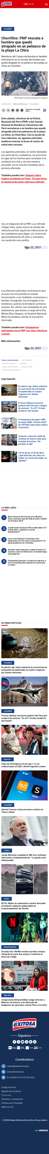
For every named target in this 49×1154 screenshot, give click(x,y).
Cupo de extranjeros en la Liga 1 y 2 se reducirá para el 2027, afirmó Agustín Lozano (23, 765)
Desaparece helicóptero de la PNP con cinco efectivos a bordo (24, 330)
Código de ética (8, 1087)
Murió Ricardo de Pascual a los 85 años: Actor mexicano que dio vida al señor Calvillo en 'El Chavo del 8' (27, 519)
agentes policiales (9, 363)
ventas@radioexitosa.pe (18, 1066)
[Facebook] (14, 1042)
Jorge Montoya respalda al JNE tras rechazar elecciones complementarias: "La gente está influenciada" (23, 858)
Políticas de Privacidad (11, 1103)
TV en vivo (6, 1095)
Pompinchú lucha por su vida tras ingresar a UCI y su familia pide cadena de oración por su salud (27, 563)
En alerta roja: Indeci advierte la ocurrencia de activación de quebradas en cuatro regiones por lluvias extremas (32, 391)
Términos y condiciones (12, 1099)
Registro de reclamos (11, 1091)
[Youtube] (22, 1042)
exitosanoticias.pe (15, 1072)
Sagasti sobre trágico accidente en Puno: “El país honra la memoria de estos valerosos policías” (24, 178)
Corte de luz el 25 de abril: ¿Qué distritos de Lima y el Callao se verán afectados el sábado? (32, 457)
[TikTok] (34, 1042)
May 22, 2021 (33, 247)
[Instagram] (26, 1042)
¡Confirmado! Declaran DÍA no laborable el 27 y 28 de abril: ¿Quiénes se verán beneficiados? (27, 530)
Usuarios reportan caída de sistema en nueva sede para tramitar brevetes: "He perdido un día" (32, 440)
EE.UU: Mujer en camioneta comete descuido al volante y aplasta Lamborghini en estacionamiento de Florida (23, 906)
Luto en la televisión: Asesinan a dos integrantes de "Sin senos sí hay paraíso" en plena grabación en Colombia (26, 541)
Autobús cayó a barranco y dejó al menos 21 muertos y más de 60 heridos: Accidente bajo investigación (27, 552)
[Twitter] (18, 1042)
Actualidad (8, 29)
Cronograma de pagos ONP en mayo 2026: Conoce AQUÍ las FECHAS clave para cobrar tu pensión (33, 423)
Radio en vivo (7, 1107)
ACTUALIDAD (27, 360)
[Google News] (30, 1042)
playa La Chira (27, 367)
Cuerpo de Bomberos (10, 367)
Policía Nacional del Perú (11, 370)
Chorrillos (23, 363)
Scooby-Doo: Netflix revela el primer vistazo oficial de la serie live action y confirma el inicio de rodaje (23, 954)
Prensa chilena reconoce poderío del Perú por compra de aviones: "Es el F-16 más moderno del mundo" (32, 407)
